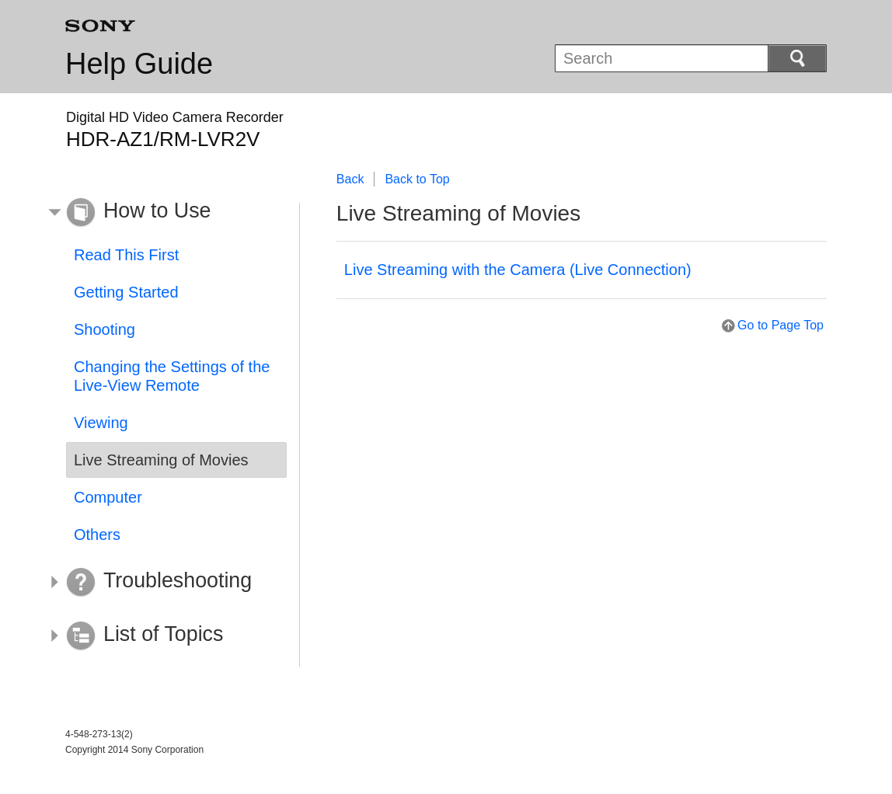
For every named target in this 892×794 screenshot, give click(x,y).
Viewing (101, 422)
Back (350, 179)
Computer (108, 497)
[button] (165, 212)
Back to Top (417, 179)
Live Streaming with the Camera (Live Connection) (518, 269)
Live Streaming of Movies (161, 459)
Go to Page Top (780, 325)
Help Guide (139, 63)
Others (97, 534)
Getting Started (126, 292)
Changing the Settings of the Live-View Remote (172, 376)
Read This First (126, 254)
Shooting (104, 329)
